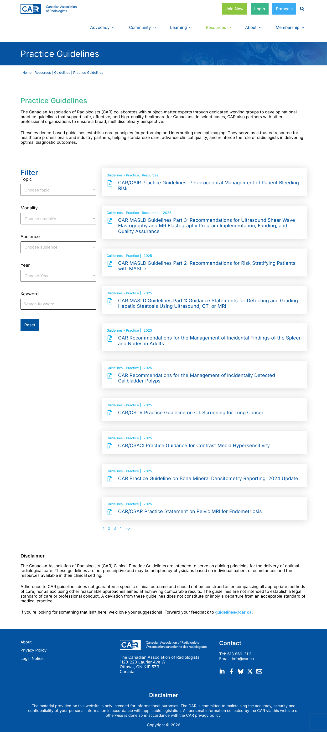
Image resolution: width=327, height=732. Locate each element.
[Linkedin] (222, 669)
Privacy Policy (34, 648)
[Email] (259, 669)
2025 (167, 211)
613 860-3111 (240, 651)
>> (128, 526)
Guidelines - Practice (123, 173)
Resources (150, 173)
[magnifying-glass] (300, 8)
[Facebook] (231, 669)
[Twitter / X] (250, 669)
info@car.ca (243, 656)
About (26, 639)
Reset (29, 323)
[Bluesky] (241, 669)
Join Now (234, 8)
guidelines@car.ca (234, 610)
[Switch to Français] (284, 9)
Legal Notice (33, 656)
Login (259, 8)
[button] (112, 27)
